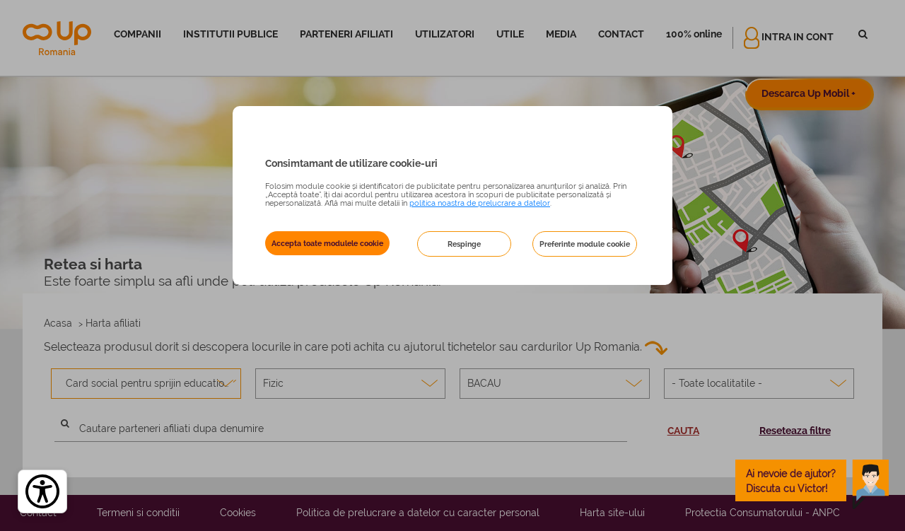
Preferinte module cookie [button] (584, 244)
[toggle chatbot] (812, 480)
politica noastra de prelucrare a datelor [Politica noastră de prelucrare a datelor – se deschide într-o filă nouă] (479, 203)
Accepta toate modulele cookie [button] (327, 243)
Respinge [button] (464, 244)
